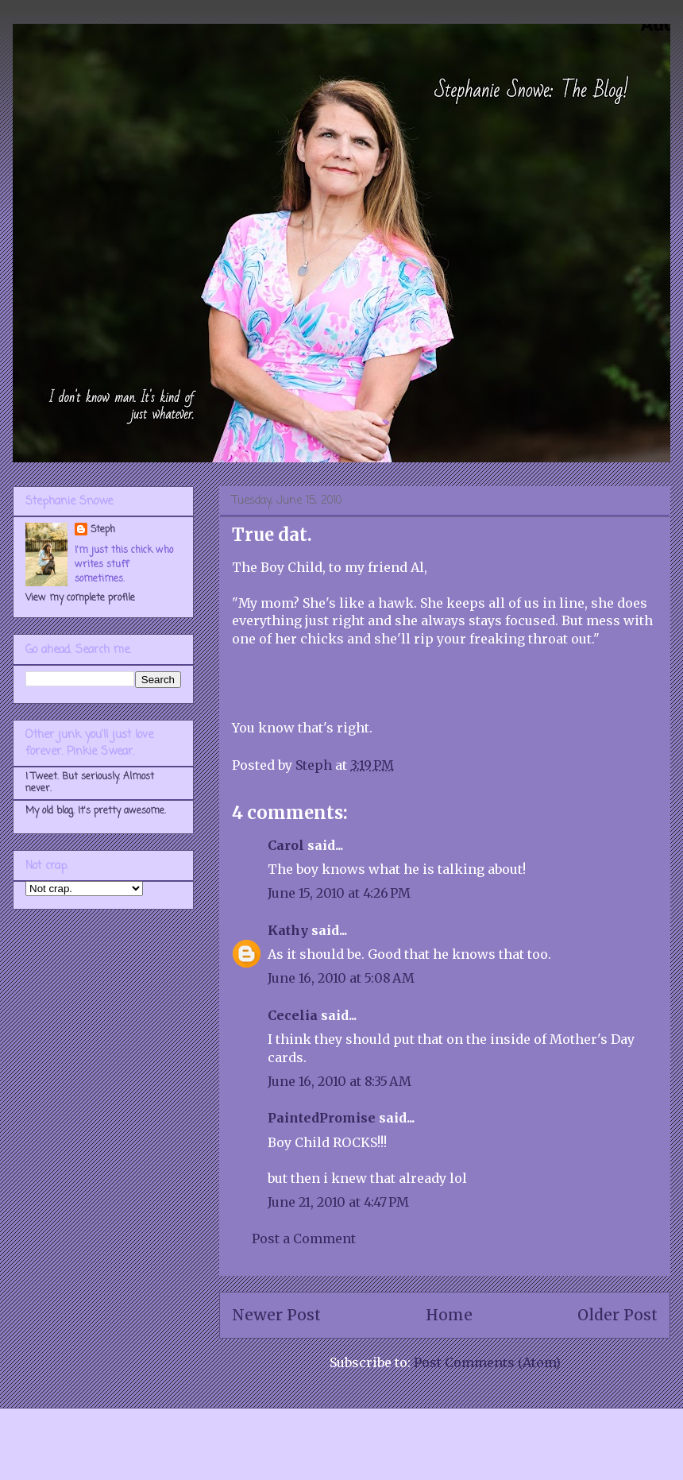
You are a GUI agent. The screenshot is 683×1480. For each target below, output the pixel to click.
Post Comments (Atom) (487, 1362)
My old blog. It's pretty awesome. (95, 811)
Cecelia (293, 1015)
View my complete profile (80, 598)
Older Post (617, 1314)
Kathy (288, 930)
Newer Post (276, 1314)
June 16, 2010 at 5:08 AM (341, 978)
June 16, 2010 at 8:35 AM (339, 1081)
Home (449, 1314)
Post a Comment (304, 1238)
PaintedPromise (322, 1118)
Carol (286, 845)
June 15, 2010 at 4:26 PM (339, 893)
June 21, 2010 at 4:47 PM (338, 1202)
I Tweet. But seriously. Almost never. (89, 782)
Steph (103, 530)
